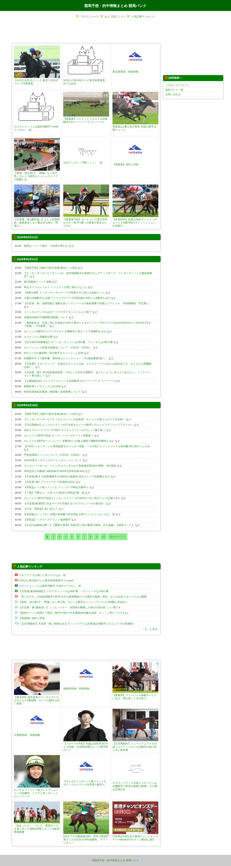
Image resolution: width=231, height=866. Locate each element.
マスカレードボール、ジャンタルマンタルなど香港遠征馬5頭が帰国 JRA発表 (70, 465)
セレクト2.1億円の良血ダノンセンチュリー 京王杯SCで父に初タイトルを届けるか (72, 498)
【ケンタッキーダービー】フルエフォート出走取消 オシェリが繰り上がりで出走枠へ (74, 419)
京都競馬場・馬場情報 (37, 733)
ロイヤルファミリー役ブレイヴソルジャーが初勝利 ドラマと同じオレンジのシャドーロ (37, 791)
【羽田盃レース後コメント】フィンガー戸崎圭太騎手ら (56, 487)
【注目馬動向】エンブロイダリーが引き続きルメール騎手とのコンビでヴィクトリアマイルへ (78, 424)
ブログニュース (89, 16)
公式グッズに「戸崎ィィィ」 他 (86, 161)
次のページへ (117, 536)
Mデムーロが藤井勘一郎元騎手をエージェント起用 (53, 352)
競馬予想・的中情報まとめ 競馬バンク (115, 6)
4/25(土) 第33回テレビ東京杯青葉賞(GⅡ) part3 (86, 80)
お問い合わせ (173, 94)
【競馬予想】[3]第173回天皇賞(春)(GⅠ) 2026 (50, 413)
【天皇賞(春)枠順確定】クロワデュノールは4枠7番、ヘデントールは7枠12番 (63, 591)
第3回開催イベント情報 (37, 281)
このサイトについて (177, 85)
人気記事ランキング (143, 16)
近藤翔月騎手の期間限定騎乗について (46, 317)
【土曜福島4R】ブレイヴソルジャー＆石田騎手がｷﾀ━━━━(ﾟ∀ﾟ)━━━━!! (69, 380)
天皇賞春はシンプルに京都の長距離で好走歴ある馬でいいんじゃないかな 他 (69, 514)
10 (103, 536)
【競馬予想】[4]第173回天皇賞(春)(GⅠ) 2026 (50, 267)
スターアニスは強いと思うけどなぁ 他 (42, 575)
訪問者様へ (173, 78)
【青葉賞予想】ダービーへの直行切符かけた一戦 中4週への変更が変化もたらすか (86, 221)
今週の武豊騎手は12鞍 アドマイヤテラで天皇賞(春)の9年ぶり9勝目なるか (67, 297)
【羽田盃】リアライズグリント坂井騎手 (47, 519)
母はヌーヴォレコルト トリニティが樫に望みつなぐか (55, 287)
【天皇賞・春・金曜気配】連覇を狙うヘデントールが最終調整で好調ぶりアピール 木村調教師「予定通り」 (87, 303)
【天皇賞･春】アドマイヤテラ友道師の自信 (49, 481)
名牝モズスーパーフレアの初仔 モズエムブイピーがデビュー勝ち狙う (64, 430)
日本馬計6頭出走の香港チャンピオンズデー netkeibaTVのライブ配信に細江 (135, 836)
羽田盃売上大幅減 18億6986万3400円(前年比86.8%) (54, 471)
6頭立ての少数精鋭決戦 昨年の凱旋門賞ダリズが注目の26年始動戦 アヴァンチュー (86, 838)
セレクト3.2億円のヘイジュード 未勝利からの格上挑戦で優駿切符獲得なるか (69, 440)
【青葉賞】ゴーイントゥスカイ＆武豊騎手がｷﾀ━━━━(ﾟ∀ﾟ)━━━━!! (86, 119)
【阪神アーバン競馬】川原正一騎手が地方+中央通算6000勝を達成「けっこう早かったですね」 (74, 612)
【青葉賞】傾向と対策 (135, 163)
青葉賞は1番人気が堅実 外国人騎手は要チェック (135, 126)
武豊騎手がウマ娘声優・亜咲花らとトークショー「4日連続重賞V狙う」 (66, 358)
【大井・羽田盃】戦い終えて (41, 508)
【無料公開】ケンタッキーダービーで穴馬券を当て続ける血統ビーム (64, 292)
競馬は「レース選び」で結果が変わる (46, 245)
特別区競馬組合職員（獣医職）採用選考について (52, 391)
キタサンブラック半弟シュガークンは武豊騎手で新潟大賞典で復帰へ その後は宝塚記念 (135, 784)
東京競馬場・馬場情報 (135, 70)
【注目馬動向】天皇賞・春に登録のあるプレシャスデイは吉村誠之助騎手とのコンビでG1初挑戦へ (77, 623)
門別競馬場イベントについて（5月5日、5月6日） (53, 454)
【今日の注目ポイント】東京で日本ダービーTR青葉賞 (37, 80)
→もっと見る (150, 629)
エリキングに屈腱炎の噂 (38, 336)
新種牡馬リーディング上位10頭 (42, 386)
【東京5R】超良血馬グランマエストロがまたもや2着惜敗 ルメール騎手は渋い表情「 (37, 698)
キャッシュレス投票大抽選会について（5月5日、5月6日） (58, 347)
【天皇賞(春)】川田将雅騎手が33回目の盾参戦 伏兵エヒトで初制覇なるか (67, 476)
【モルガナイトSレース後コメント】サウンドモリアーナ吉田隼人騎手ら (86, 781)
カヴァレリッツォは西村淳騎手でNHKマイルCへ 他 (37, 126)
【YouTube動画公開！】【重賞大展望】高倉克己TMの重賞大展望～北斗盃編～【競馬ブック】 (79, 525)
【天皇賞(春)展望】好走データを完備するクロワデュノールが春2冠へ (64, 503)
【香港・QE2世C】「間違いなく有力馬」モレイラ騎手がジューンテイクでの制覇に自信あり (73, 602)
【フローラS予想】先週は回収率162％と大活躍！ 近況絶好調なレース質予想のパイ (86, 745)
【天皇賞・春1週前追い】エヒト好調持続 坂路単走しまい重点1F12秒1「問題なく (37, 221)
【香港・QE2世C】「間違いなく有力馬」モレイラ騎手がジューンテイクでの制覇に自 (37, 174)
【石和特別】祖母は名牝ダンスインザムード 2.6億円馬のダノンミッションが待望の (135, 221)
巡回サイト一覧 (174, 89)
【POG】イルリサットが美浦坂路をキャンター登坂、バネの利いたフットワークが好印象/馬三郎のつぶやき (87, 446)
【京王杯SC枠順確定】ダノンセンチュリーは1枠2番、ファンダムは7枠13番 (68, 342)
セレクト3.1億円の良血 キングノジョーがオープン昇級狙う (58, 435)
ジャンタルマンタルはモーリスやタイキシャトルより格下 (57, 311)
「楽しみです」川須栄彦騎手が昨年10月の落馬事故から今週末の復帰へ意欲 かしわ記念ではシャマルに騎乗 (83, 596)
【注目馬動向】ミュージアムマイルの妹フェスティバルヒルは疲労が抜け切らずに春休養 (135, 745)
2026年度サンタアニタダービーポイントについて (53, 460)
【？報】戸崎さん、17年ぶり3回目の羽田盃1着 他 (54, 492)
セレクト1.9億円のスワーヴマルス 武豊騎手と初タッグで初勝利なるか (65, 331)
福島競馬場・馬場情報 (86, 687)
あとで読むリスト (115, 16)
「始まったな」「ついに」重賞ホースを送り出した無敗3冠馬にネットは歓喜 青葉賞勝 (38, 827)
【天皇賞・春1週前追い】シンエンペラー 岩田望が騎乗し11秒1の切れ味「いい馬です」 (71, 607)
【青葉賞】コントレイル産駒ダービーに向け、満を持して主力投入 (135, 695)
